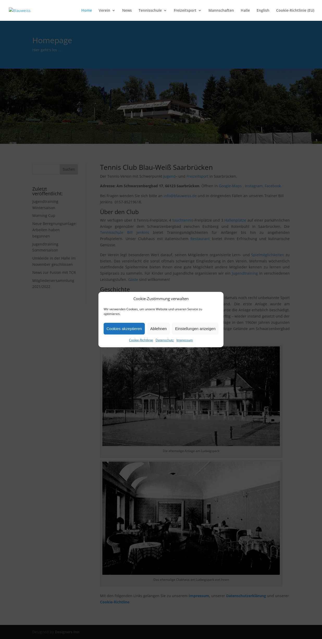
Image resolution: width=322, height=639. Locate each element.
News (127, 11)
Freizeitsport (185, 11)
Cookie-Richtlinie (141, 340)
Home (86, 11)
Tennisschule (150, 11)
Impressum (184, 340)
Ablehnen (158, 328)
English (263, 11)
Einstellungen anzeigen (195, 328)
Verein (104, 11)
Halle (245, 11)
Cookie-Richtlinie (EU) (295, 11)
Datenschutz (165, 340)
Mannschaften (221, 11)
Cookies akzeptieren (124, 328)
